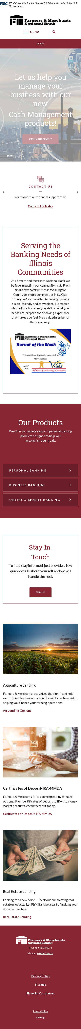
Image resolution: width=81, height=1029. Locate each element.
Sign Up (40, 592)
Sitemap (40, 984)
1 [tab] (8, 156)
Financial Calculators (40, 993)
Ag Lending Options (17, 710)
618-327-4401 (45, 953)
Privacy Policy (40, 976)
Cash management (44, 138)
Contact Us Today (40, 206)
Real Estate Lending (17, 917)
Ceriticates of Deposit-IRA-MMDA (27, 814)
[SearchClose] (54, 32)
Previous (3, 192)
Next (77, 192)
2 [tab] (11, 155)
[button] (40, 470)
